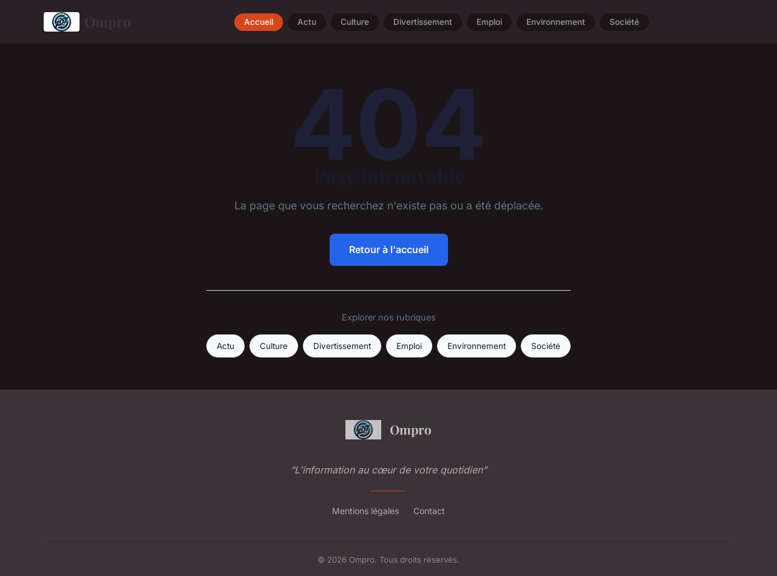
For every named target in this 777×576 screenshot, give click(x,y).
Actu (306, 22)
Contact (429, 511)
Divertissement (422, 22)
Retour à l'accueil (389, 249)
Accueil (258, 22)
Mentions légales (365, 511)
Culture (355, 22)
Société (624, 22)
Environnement (555, 22)
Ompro (87, 22)
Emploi (489, 22)
